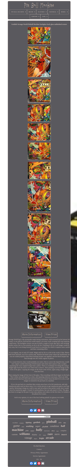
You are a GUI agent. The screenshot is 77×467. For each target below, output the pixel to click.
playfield (45, 426)
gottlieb (36, 422)
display (34, 435)
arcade (50, 437)
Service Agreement (39, 456)
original (32, 431)
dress (53, 431)
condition (54, 426)
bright (41, 438)
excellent (15, 422)
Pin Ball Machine (39, 446)
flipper (35, 438)
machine (18, 430)
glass (43, 422)
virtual (44, 435)
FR (41, 459)
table (60, 422)
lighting (28, 422)
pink (27, 431)
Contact (39, 449)
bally (39, 430)
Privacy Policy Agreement (39, 453)
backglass (22, 423)
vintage (28, 437)
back (58, 431)
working (29, 426)
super (37, 426)
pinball (52, 421)
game (16, 425)
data (64, 422)
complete (63, 431)
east (23, 426)
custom (15, 434)
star (40, 435)
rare (50, 434)
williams (24, 434)
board (64, 435)
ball (63, 425)
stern (57, 434)
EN (37, 459)
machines (47, 431)
